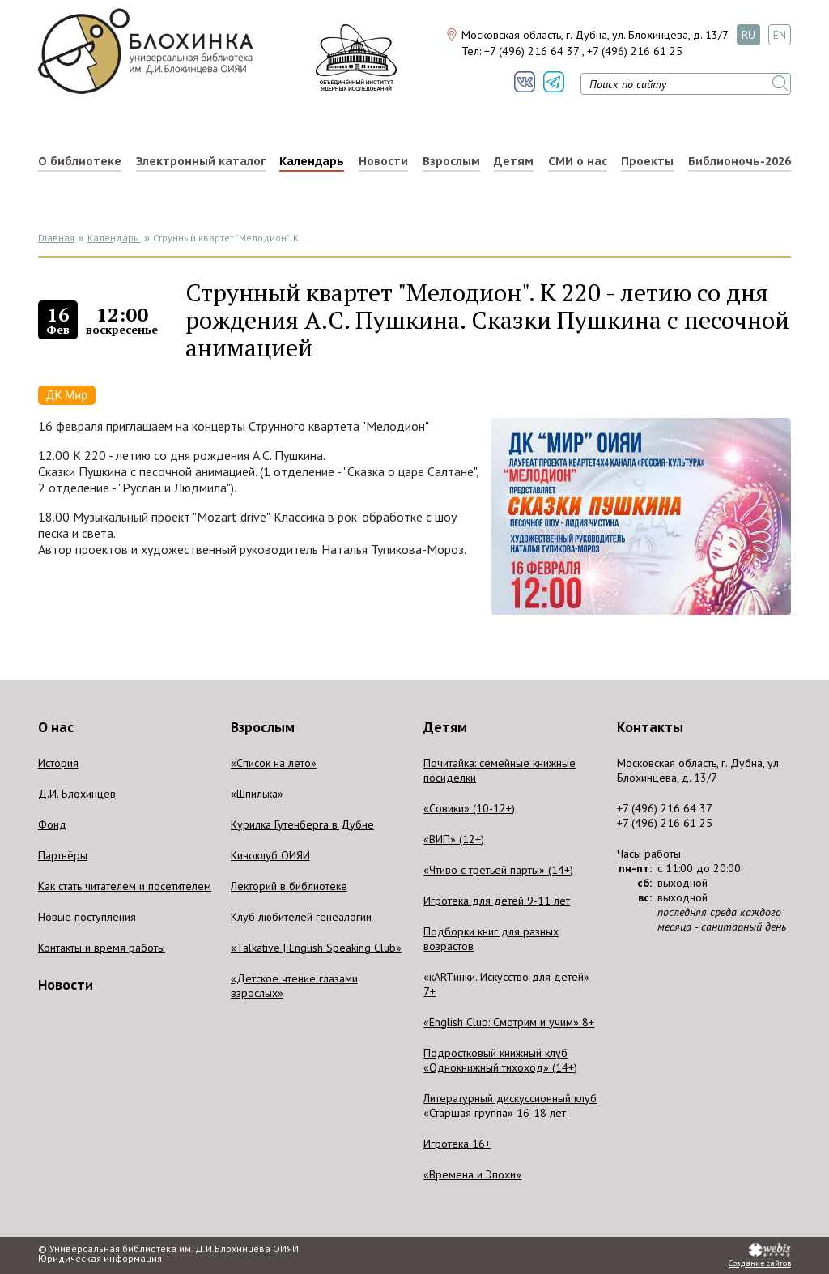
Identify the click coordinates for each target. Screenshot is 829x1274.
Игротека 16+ (457, 1143)
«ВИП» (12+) (453, 839)
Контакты (650, 727)
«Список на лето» (274, 763)
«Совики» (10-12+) (469, 808)
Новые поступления (87, 917)
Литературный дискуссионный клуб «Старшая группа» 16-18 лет (510, 1105)
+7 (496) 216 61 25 (634, 51)
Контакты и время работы (101, 947)
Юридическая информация (100, 1258)
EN (779, 35)
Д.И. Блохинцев (77, 793)
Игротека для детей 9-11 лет (496, 900)
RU (748, 35)
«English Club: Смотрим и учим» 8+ (508, 1022)
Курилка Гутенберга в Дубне (302, 824)
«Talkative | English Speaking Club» (316, 947)
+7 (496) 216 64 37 (531, 51)
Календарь (311, 161)
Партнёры (62, 855)
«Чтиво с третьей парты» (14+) (498, 870)
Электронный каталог (201, 161)
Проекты (647, 161)
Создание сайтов (760, 1263)
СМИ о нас (577, 161)
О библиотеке (79, 161)
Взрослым (451, 161)
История (58, 763)
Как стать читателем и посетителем (124, 886)
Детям (514, 161)
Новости (383, 161)
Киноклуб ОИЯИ (270, 855)
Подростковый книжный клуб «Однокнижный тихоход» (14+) (500, 1060)
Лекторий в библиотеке (289, 886)
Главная (56, 238)
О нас (56, 727)
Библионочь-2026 (739, 161)
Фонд (52, 824)
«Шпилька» (257, 793)
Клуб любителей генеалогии (301, 917)
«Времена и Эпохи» (472, 1174)
